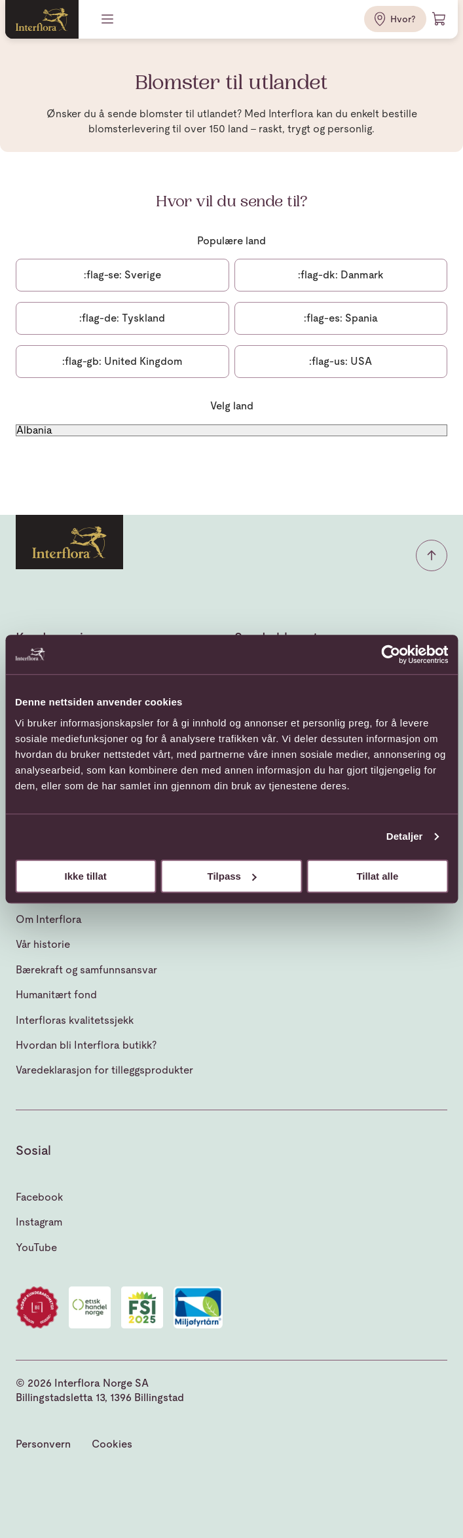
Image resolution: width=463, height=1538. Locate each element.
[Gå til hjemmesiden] (42, 19)
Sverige (122, 275)
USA (340, 361)
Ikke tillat (86, 876)
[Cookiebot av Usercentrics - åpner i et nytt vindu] (390, 654)
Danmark (341, 275)
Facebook (39, 1197)
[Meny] (109, 19)
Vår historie (43, 944)
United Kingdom (122, 361)
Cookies (112, 1444)
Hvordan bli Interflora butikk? (86, 1045)
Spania (341, 318)
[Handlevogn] (439, 19)
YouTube (36, 1247)
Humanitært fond (56, 994)
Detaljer (404, 836)
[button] (431, 555)
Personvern (43, 1444)
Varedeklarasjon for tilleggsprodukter (104, 1070)
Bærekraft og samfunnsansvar (86, 970)
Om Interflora (49, 919)
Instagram (39, 1222)
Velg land (231, 406)
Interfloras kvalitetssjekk (75, 1020)
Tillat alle (377, 876)
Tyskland (122, 318)
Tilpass (232, 876)
